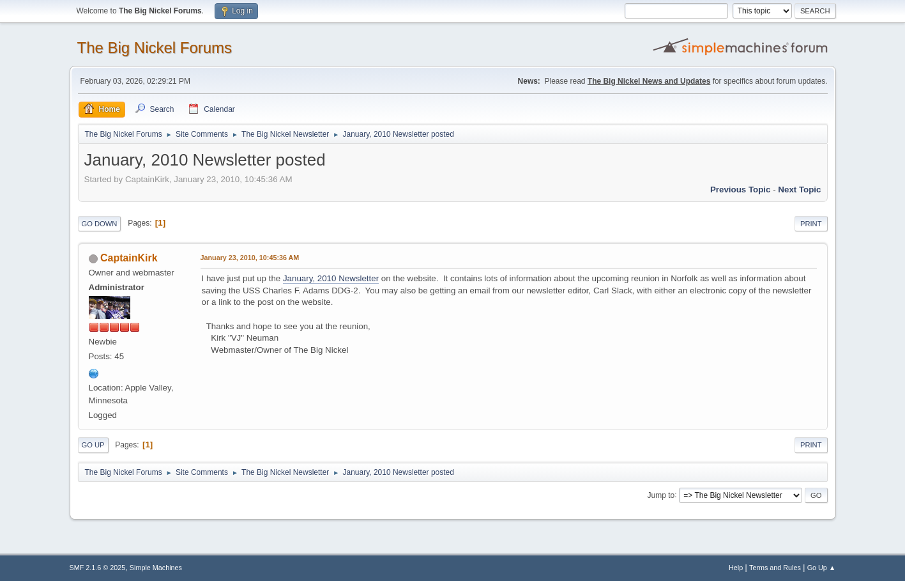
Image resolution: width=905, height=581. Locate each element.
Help (736, 567)
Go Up (93, 445)
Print (811, 224)
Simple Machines (156, 567)
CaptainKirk (129, 257)
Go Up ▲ (821, 567)
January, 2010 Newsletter (331, 278)
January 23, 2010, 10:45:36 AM (250, 257)
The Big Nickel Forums (154, 47)
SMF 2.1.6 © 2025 (98, 567)
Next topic (799, 189)
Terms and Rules (775, 567)
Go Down (100, 224)
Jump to (661, 494)
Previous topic (740, 189)
